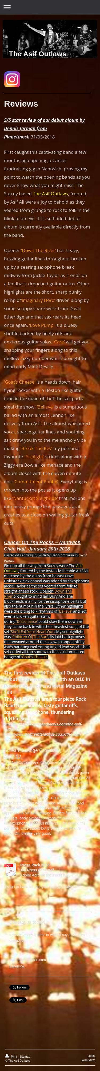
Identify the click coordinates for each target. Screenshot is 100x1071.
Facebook (17, 966)
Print (11, 1056)
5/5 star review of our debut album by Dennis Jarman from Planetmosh (44, 128)
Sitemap (24, 1056)
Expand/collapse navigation (50, 7)
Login (91, 1055)
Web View (88, 1059)
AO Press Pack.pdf (37, 870)
